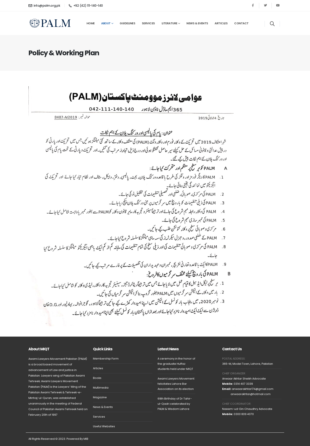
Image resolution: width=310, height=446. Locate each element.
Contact (241, 23)
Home (91, 23)
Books (97, 378)
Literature (169, 23)
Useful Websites (104, 426)
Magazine (100, 397)
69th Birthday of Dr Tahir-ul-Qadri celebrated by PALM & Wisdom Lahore (175, 404)
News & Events (197, 23)
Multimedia (100, 387)
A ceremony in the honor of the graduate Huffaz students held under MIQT (176, 364)
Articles (221, 23)
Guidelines (127, 23)
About (106, 23)
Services (148, 23)
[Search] (272, 24)
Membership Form (106, 358)
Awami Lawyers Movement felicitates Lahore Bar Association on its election (176, 384)
